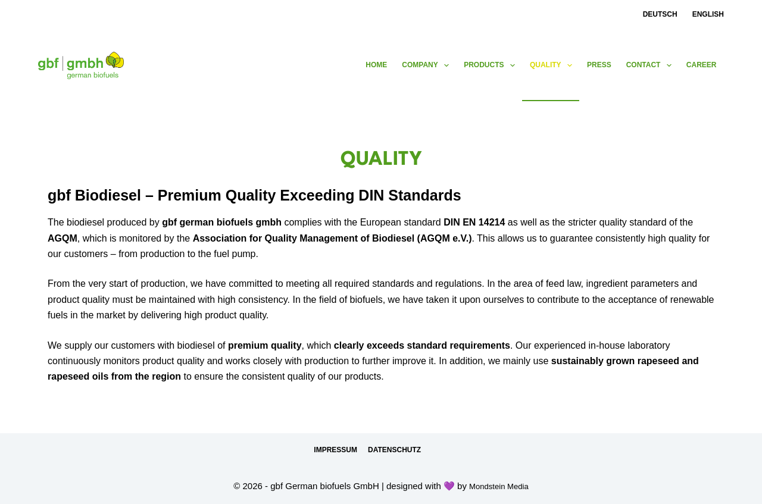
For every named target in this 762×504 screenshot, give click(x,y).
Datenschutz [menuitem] (394, 450)
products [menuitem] (492, 65)
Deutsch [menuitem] (660, 14)
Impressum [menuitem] (335, 450)
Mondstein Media (499, 486)
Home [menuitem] (376, 65)
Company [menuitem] (428, 65)
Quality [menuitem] (553, 65)
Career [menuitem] (701, 65)
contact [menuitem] (651, 65)
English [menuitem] (708, 14)
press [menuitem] (599, 65)
